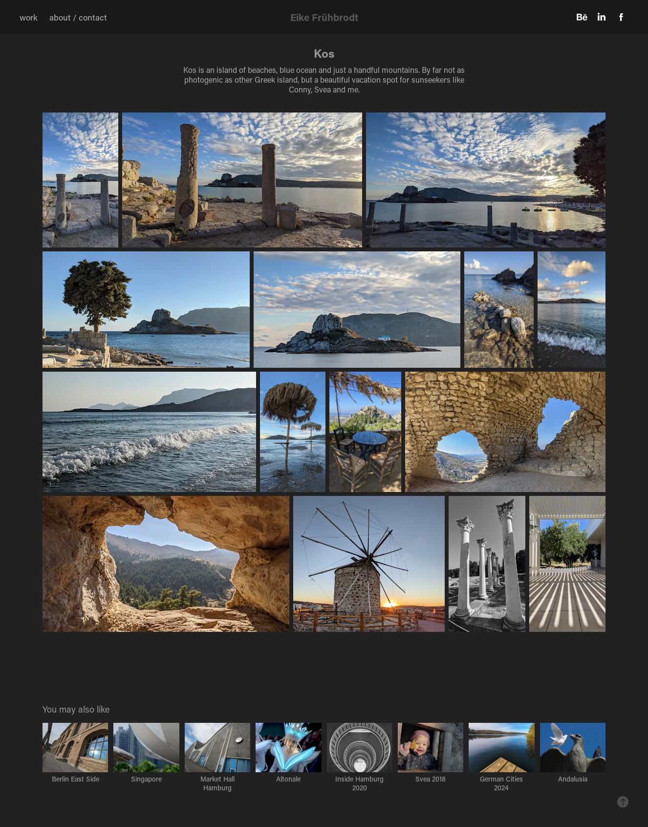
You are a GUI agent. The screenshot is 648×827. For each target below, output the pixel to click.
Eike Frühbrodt (324, 17)
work (29, 17)
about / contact (78, 17)
